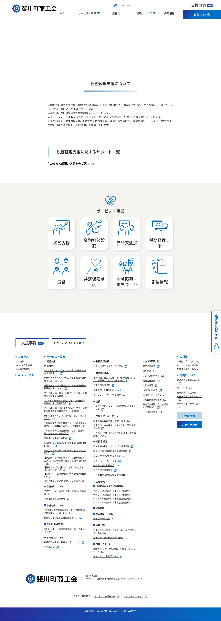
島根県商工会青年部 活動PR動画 (109, 421)
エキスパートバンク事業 (105, 461)
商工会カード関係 (101, 518)
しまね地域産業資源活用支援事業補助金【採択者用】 (65, 445)
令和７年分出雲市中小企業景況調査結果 (112, 495)
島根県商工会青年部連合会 (189, 396)
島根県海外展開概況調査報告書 (108, 537)
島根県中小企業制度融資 (105, 390)
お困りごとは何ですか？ (69, 343)
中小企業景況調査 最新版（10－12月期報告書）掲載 (114, 532)
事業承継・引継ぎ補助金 (55, 438)
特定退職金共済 (150, 412)
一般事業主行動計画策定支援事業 (109, 475)
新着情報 (20, 361)
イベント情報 (26, 375)
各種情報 (100, 482)
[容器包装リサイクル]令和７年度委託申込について (114, 551)
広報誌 (116, 13)
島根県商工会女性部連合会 (189, 404)
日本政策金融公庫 (101, 385)
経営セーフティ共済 (152, 395)
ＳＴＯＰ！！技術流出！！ (106, 556)
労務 (98, 402)
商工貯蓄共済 (149, 366)
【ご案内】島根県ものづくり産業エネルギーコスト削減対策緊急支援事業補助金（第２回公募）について (65, 461)
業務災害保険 (149, 380)
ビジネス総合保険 (151, 376)
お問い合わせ (202, 14)
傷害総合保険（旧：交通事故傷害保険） (155, 406)
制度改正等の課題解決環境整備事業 (110, 451)
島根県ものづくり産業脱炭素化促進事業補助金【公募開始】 (65, 380)
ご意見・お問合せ (81, 596)
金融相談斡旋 (102, 373)
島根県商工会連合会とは (188, 380)
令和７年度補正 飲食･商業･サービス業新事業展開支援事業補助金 (65, 395)
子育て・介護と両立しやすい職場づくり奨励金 (65, 493)
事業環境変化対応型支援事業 (107, 456)
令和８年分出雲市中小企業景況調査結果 (112, 491)
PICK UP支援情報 (24, 365)
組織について (188, 375)
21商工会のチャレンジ (187, 369)
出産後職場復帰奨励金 (54, 499)
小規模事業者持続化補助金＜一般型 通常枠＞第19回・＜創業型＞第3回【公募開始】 (65, 425)
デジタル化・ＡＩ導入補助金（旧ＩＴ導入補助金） (65, 417)
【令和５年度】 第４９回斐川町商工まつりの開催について (114, 434)
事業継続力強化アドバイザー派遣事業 (111, 446)
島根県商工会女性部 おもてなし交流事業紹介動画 (114, 427)
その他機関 (49, 547)
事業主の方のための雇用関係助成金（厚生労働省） (65, 452)
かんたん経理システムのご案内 (69, 163)
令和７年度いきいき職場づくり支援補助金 (64, 481)
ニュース (60, 13)
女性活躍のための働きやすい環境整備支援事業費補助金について (65, 387)
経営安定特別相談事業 (103, 465)
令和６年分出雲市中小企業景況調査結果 (112, 498)
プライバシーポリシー (104, 596)
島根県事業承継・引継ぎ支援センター (62, 542)
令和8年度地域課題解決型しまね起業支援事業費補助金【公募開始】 (64, 402)
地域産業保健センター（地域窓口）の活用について (114, 408)
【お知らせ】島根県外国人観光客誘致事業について (65, 476)
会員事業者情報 (23, 369)
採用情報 (169, 13)
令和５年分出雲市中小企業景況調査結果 (112, 502)
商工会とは (182, 388)
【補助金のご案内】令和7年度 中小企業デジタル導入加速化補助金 (65, 469)
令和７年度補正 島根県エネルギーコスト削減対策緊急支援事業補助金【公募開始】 (65, 410)
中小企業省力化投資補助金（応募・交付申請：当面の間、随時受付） (64, 432)
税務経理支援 (102, 362)
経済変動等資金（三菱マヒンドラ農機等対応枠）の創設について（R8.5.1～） (114, 379)
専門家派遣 (101, 442)
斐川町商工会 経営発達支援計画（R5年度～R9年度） (65, 531)
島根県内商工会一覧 (186, 393)
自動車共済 (148, 385)
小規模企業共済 (150, 390)
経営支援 (51, 362)
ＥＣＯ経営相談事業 (102, 470)
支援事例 (202, 5)
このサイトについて (133, 596)
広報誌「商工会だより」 (188, 361)
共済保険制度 (152, 362)
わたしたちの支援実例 (187, 365)
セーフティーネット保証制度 (107, 395)
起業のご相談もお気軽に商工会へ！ (61, 518)
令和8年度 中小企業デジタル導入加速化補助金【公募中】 (65, 372)
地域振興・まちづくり (107, 416)
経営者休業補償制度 (152, 400)
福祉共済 (147, 371)
